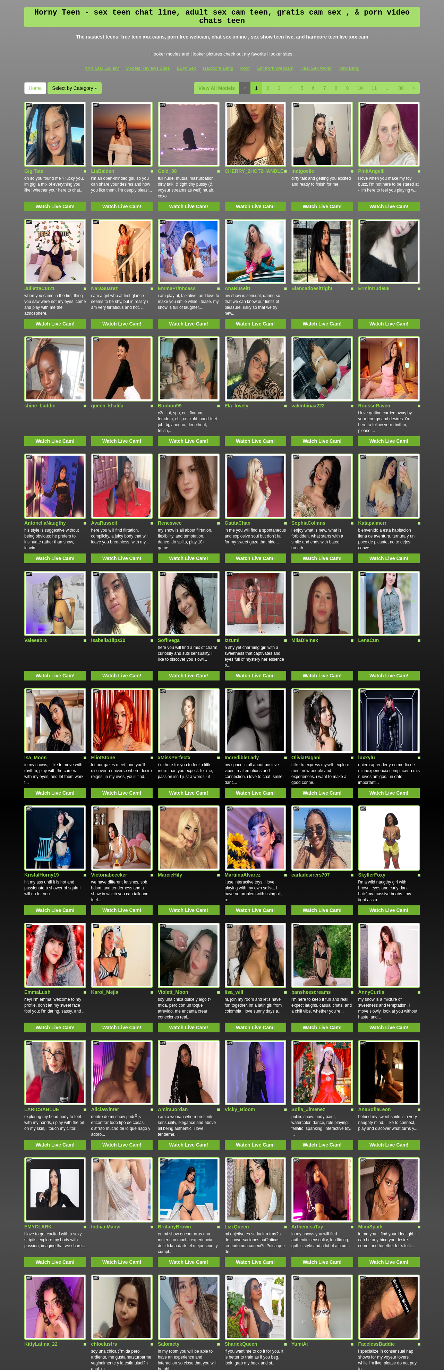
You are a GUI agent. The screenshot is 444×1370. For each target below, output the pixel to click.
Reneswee (169, 444)
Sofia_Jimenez (308, 931)
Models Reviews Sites (148, 68)
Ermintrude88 (374, 249)
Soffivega (169, 541)
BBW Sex (186, 68)
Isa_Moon (35, 639)
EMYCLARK (38, 1029)
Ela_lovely (237, 346)
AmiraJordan (173, 931)
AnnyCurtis (371, 834)
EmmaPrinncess (177, 249)
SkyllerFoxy (372, 736)
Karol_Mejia (105, 834)
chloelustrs (104, 1126)
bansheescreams (311, 834)
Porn (245, 68)
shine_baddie (39, 346)
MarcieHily (170, 736)
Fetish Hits (216, 1360)
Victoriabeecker (109, 736)
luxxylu (366, 639)
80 (401, 88)
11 (374, 88)
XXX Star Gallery (102, 68)
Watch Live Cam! (55, 186)
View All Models (216, 88)
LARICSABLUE (41, 931)
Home (35, 88)
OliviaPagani (306, 639)
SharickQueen (241, 1126)
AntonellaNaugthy (45, 444)
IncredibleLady (242, 639)
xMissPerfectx (174, 639)
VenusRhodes (40, 1224)
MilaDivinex (304, 541)
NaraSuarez (104, 249)
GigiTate (33, 151)
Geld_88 (167, 151)
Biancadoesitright (311, 249)
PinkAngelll (371, 151)
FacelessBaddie (376, 1126)
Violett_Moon (173, 834)
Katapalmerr (372, 444)
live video (390, 1310)
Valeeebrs (35, 541)
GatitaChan (238, 444)
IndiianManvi (106, 1029)
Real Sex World (316, 68)
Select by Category (74, 88)
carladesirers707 (310, 736)
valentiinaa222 (308, 346)
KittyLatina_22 (41, 1126)
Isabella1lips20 (108, 541)
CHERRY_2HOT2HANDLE (254, 151)
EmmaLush (37, 834)
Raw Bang (349, 68)
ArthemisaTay (307, 1029)
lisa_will (234, 834)
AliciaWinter (105, 931)
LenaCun (368, 541)
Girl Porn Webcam (275, 68)
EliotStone (103, 639)
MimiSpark (370, 1029)
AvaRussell (104, 444)
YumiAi (299, 1126)
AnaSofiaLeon (374, 931)
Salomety (168, 1126)
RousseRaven (374, 346)
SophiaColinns (308, 444)
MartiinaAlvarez (243, 736)
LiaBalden (102, 151)
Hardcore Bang (218, 68)
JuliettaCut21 (39, 249)
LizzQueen (237, 1029)
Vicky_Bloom (240, 931)
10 (360, 88)
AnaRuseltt (237, 249)
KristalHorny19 (41, 736)
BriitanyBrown (174, 1029)
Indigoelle (302, 151)
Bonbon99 (169, 346)
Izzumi (232, 541)
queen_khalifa (107, 346)
